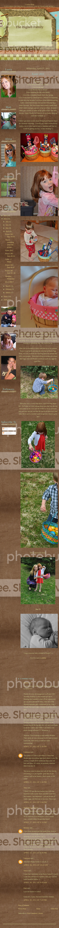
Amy (25, 788)
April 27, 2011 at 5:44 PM (35, 802)
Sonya (26, 871)
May (7, 228)
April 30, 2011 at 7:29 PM (35, 900)
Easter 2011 (38, 74)
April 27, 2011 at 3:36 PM (35, 782)
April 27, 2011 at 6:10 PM (35, 822)
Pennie (26, 683)
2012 (5, 216)
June (7, 225)
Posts (5, 429)
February (9, 289)
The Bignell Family (29, 27)
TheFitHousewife (29, 808)
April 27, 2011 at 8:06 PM (35, 853)
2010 (5, 296)
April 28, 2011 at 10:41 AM (36, 865)
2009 (5, 300)
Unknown (27, 752)
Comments (7, 433)
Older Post (54, 909)
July (7, 222)
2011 (5, 219)
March (8, 286)
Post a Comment (23, 905)
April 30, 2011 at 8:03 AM (35, 882)
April (8, 231)
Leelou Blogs (30, 4)
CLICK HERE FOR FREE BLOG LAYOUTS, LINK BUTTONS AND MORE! (29, 6)
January (8, 292)
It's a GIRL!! (9, 282)
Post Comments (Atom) (35, 913)
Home (38, 909)
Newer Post (22, 909)
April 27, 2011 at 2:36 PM (35, 746)
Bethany (26, 828)
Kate (25, 888)
